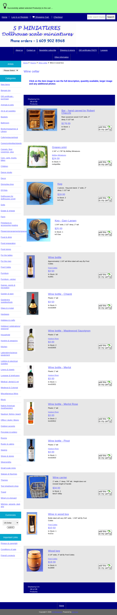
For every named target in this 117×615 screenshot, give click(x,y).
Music (3, 399)
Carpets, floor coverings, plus (7, 150)
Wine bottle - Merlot (59, 367)
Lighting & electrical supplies (9, 362)
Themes (4, 480)
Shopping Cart (41, 17)
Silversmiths (6, 462)
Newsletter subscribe (47, 50)
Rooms (33, 63)
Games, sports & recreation (8, 286)
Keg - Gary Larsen (65, 220)
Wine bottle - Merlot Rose (63, 404)
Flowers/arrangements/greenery (11, 231)
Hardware (5, 314)
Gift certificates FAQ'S (88, 50)
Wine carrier (60, 477)
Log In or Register (19, 17)
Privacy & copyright (9, 543)
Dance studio (6, 172)
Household (5, 335)
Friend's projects (8, 555)
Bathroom (5, 123)
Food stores (6, 249)
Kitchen (4, 346)
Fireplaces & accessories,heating (9, 224)
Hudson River (53, 339)
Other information (62, 57)
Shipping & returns (67, 50)
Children (4, 166)
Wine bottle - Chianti (60, 293)
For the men (6, 261)
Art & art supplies (8, 111)
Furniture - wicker (8, 279)
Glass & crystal (7, 308)
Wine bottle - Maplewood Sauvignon (69, 330)
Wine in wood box (58, 514)
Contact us (31, 50)
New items (5, 84)
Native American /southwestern (8, 406)
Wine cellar (43, 63)
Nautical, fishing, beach (11, 414)
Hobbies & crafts (8, 320)
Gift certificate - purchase (7, 97)
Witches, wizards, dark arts (10, 505)
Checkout (58, 17)
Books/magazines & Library (9, 130)
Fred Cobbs (6, 267)
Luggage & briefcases (10, 375)
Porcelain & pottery (9, 432)
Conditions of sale (8, 549)
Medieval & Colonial (9, 387)
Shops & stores (7, 456)
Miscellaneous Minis (9, 393)
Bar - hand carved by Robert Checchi (78, 112)
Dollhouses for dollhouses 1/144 (8, 197)
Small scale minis (8, 468)
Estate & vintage (8, 211)
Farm (3, 217)
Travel (3, 492)
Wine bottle (54, 257)
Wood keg (54, 550)
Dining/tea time (7, 184)
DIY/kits (4, 190)
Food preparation (8, 243)
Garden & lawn (7, 294)
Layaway (104, 50)
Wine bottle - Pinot (59, 440)
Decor (3, 178)
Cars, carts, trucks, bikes (9, 159)
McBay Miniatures (59, 155)
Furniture (5, 273)
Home (4, 17)
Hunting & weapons (9, 341)
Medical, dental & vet (10, 381)
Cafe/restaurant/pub (9, 137)
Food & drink (6, 237)
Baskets (4, 117)
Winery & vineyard (8, 498)
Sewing (4, 450)
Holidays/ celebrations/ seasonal (10, 327)
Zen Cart (75, 612)
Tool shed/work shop (9, 486)
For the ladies (6, 255)
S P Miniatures (57, 612)
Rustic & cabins (7, 444)
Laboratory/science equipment (9, 353)
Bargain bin (6, 90)
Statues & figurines (9, 474)
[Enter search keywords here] (96, 17)
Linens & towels (7, 369)
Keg (59, 183)
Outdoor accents (8, 426)
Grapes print (59, 147)
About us (19, 50)
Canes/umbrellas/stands (11, 143)
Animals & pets (7, 105)
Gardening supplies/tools (6, 301)
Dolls (3, 205)
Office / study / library (10, 420)
